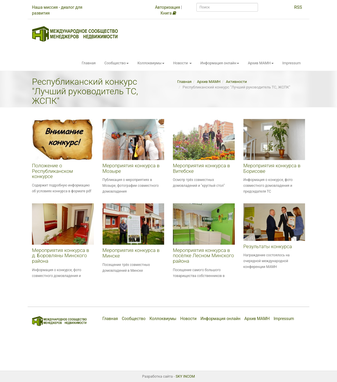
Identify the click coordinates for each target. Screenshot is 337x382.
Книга (169, 13)
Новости (182, 63)
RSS (298, 7)
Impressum (291, 63)
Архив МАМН (260, 63)
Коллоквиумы (150, 63)
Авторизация (167, 7)
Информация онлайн (219, 63)
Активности (236, 81)
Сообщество (116, 63)
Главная (89, 63)
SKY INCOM (185, 376)
